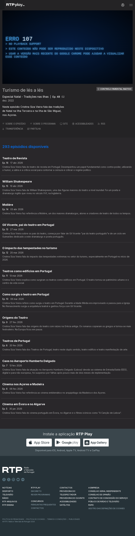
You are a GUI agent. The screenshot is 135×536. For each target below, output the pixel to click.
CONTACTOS (66, 488)
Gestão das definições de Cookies (106, 508)
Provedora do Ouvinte (72, 498)
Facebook (4, 479)
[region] (67, 47)
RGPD (91, 505)
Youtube (18, 479)
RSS (101, 123)
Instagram (13, 479)
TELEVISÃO (7, 494)
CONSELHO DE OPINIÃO (99, 494)
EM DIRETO (36, 491)
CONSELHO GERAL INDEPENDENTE (104, 491)
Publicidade (74, 519)
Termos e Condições (56, 519)
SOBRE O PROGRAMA (43, 123)
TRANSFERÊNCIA (12, 128)
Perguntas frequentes (43, 504)
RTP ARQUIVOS (9, 501)
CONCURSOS (37, 501)
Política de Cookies (35, 519)
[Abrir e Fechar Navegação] (131, 5)
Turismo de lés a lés (22, 90)
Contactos (37, 508)
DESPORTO (7, 491)
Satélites (65, 505)
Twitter (8, 479)
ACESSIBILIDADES (82, 123)
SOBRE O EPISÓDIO (14, 123)
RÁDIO (5, 498)
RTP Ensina (8, 505)
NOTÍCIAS (7, 488)
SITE (64, 123)
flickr (23, 479)
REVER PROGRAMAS (40, 494)
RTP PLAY (35, 488)
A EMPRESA (93, 488)
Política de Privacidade (13, 519)
